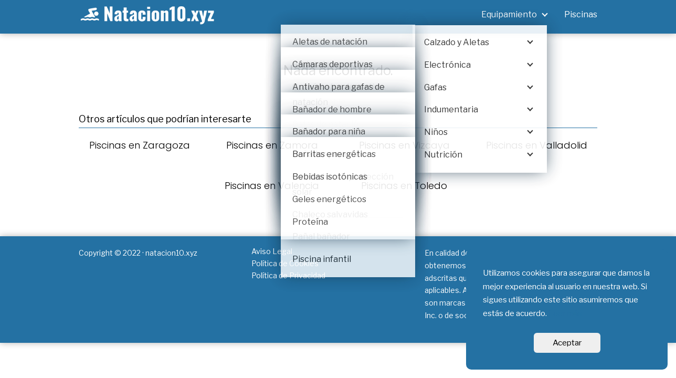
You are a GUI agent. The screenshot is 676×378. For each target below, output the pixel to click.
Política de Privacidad (288, 275)
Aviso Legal (271, 251)
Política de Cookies (285, 263)
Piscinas (580, 14)
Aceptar (567, 343)
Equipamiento (509, 14)
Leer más (565, 313)
